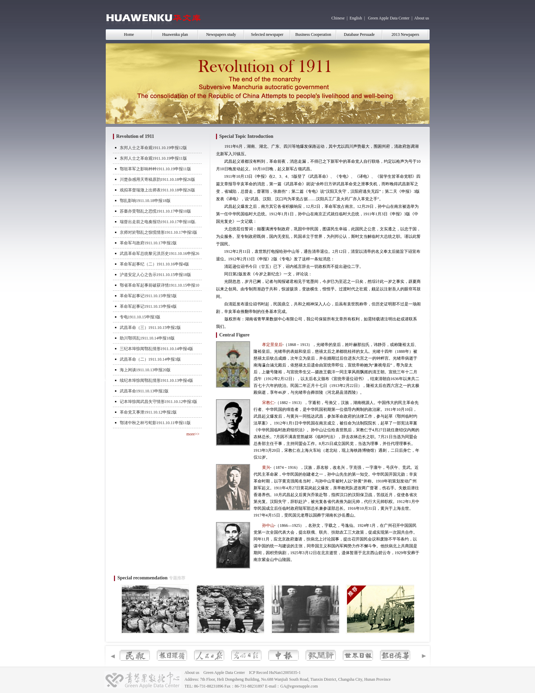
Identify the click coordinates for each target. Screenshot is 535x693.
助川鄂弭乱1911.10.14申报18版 (147, 338)
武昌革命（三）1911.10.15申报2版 (150, 327)
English (355, 18)
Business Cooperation (313, 34)
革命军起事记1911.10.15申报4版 (148, 306)
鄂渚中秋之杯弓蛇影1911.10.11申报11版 (155, 422)
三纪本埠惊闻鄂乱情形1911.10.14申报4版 (156, 348)
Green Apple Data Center (388, 18)
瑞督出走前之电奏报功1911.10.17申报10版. (158, 221)
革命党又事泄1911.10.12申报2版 (148, 412)
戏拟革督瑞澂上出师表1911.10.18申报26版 (158, 190)
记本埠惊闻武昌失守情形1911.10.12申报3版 (159, 401)
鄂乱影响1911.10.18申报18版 (145, 200)
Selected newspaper (267, 34)
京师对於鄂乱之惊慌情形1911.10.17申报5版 (159, 232)
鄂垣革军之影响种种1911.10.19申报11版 (155, 169)
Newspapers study (221, 34)
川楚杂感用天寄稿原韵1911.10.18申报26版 (158, 179)
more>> (192, 434)
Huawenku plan (175, 34)
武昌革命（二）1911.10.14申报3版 (150, 359)
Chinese (338, 18)
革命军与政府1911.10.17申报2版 (148, 243)
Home (129, 34)
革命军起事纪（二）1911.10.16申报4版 (154, 264)
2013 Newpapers (405, 34)
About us (421, 18)
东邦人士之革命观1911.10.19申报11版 (153, 158)
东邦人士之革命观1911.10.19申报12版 (153, 147)
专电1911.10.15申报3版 (140, 317)
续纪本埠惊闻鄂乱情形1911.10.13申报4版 (156, 380)
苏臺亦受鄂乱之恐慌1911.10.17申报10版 (155, 211)
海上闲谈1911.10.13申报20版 (145, 369)
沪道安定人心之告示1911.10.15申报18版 (155, 274)
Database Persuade (359, 34)
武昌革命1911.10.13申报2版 (144, 391)
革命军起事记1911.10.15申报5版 (148, 295)
